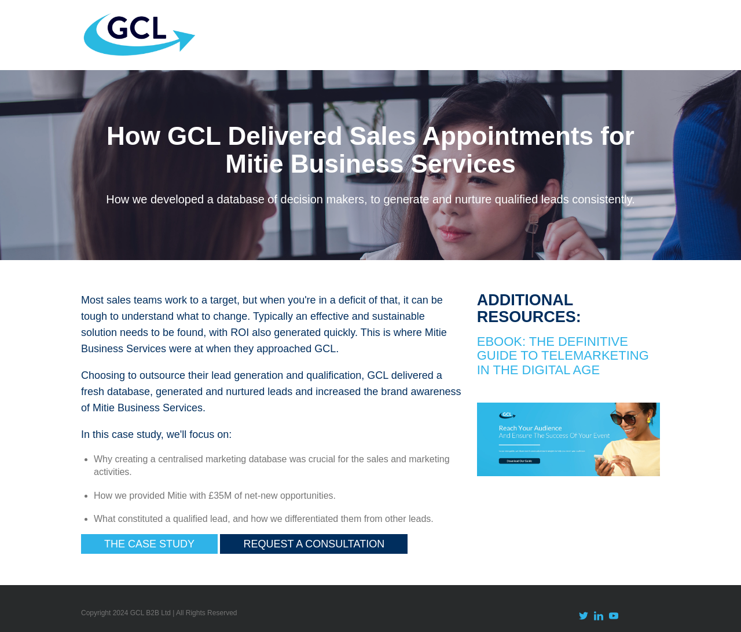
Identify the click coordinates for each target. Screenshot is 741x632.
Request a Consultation (313, 544)
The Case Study (149, 544)
